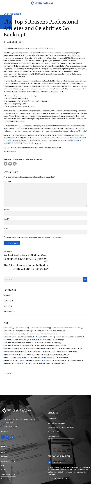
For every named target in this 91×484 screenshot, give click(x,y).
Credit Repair (8, 291)
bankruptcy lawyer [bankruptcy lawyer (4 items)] (46, 327)
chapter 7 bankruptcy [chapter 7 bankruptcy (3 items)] (55, 330)
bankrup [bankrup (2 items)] (9, 318)
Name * (6, 210)
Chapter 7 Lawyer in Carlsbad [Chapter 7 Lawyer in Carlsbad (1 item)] (49, 333)
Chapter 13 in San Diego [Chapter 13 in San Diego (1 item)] (15, 339)
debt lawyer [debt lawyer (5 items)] (35, 342)
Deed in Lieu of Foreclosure (57, 421)
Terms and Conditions (8, 465)
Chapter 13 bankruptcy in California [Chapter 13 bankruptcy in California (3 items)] (51, 336)
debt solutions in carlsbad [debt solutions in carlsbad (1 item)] (44, 347)
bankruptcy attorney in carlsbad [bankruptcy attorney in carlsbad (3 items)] (19, 321)
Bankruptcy (8, 286)
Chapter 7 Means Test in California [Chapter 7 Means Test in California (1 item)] (19, 336)
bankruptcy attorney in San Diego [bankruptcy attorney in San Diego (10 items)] (51, 321)
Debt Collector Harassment (57, 412)
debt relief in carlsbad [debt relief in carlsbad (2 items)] (68, 342)
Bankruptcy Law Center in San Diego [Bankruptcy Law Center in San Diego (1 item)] (19, 327)
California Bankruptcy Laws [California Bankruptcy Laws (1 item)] (17, 330)
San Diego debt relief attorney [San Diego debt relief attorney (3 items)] (40, 353)
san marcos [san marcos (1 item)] (62, 353)
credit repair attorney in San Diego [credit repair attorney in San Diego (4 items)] (42, 339)
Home (3, 442)
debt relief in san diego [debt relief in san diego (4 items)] (15, 344)
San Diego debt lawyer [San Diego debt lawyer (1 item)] (14, 353)
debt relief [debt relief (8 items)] (50, 342)
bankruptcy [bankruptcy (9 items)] (23, 318)
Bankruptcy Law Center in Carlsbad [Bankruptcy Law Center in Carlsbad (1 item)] (43, 324)
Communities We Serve (8, 451)
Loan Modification (54, 426)
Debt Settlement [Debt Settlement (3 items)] (36, 344)
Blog (2, 456)
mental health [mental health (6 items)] (34, 350)
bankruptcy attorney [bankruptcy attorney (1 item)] (42, 318)
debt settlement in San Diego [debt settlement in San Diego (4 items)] (17, 347)
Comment (8, 181)
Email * (6, 219)
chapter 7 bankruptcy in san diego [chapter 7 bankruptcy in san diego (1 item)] (19, 333)
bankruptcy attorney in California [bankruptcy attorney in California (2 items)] (69, 318)
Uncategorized (12, 13)
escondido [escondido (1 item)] (64, 347)
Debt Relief (8, 296)
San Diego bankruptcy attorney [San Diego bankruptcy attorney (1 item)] (71, 350)
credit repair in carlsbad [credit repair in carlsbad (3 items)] (71, 339)
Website (6, 228)
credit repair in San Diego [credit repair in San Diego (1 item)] (16, 342)
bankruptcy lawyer (35, 159)
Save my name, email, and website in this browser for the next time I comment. (34, 238)
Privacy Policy (5, 469)
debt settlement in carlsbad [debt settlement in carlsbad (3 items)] (58, 344)
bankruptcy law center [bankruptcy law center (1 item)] (15, 324)
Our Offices (5, 460)
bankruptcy (19, 159)
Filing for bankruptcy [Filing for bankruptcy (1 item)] (14, 350)
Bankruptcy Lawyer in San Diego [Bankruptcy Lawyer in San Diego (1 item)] (72, 327)
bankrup (8, 159)
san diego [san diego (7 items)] (49, 350)
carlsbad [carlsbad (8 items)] (37, 330)
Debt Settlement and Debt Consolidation (61, 417)
